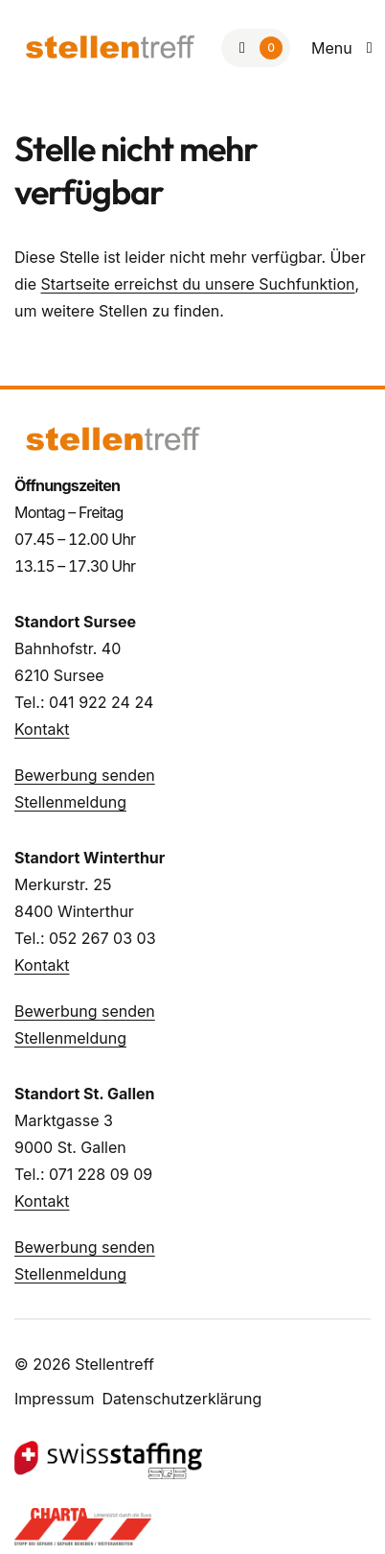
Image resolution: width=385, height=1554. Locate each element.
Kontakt (41, 729)
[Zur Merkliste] (255, 48)
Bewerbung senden (84, 775)
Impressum (54, 1398)
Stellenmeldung (70, 802)
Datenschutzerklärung (182, 1398)
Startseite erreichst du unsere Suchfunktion (198, 284)
